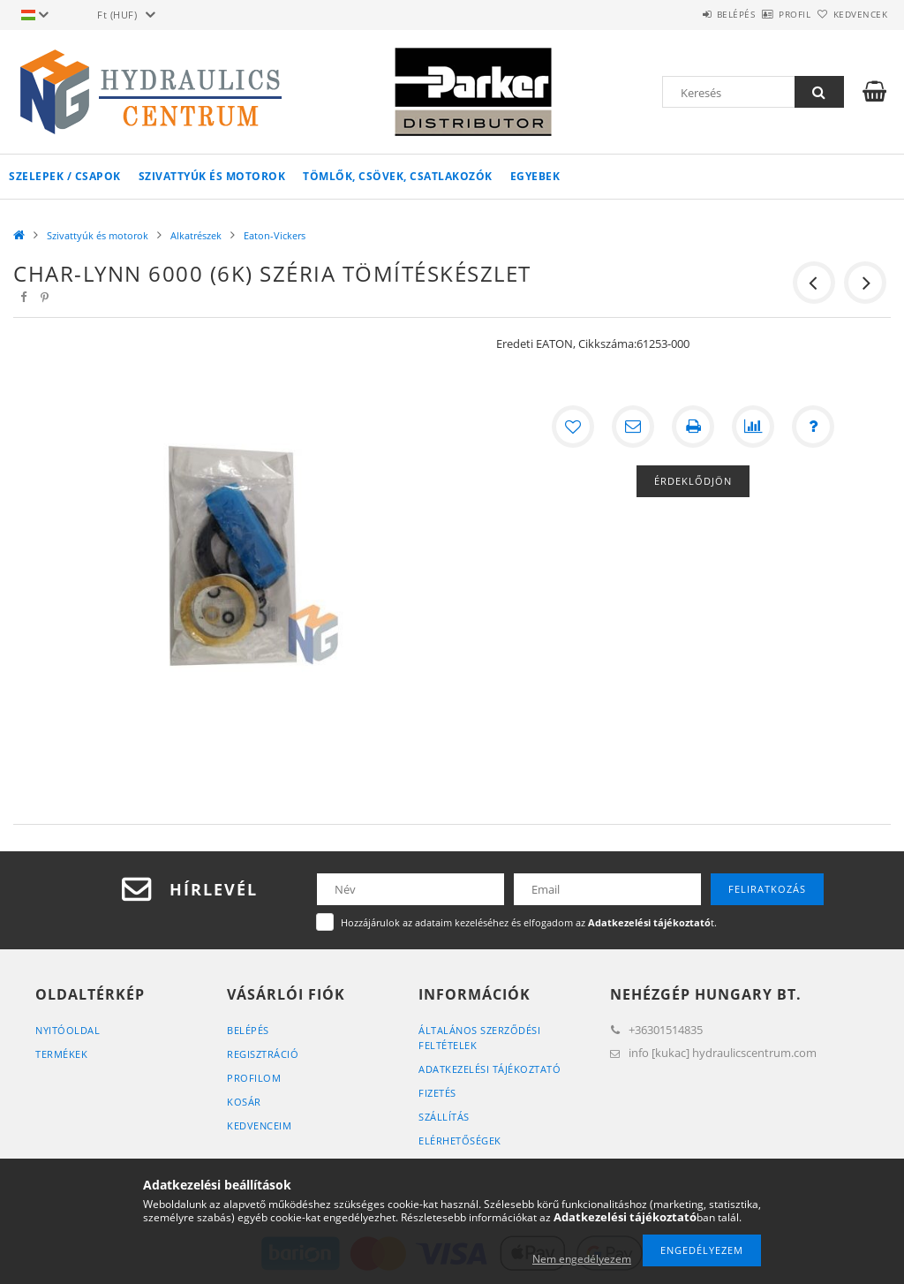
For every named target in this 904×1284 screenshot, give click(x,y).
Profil (765, 14)
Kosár (244, 1101)
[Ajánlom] (633, 426)
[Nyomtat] (693, 426)
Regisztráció (262, 1054)
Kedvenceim (259, 1125)
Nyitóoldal (67, 1030)
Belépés (686, 14)
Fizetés (437, 1092)
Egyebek (535, 176)
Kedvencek (850, 14)
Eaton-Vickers (274, 235)
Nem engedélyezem (581, 1258)
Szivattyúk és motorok (212, 176)
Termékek (61, 1054)
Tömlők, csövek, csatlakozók (398, 176)
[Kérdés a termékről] (813, 426)
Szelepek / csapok (65, 176)
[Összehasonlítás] (753, 426)
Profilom (254, 1077)
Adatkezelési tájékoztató (489, 1069)
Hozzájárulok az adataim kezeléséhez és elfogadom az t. (529, 922)
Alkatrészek (196, 235)
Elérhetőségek (459, 1140)
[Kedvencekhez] (573, 426)
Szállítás (444, 1116)
